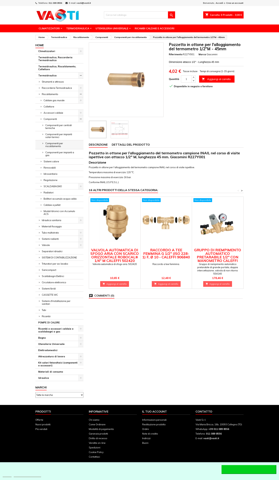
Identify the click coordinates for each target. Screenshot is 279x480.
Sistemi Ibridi (49, 288)
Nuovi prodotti (43, 424)
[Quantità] (186, 79)
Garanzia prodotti (98, 433)
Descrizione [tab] (98, 144)
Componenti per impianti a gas (59, 154)
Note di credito (150, 433)
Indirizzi (146, 438)
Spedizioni (94, 447)
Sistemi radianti (50, 238)
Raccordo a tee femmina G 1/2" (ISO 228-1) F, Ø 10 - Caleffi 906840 (166, 253)
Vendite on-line (97, 442)
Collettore (49, 106)
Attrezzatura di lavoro (51, 356)
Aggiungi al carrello (216, 79)
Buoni (145, 442)
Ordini (145, 429)
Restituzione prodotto (154, 424)
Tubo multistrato (50, 232)
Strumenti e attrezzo (53, 81)
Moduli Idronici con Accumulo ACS (59, 212)
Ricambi (46, 316)
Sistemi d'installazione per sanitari (56, 302)
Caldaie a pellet (52, 205)
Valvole (46, 245)
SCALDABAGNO (53, 186)
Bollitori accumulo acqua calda (60, 198)
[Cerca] (139, 14)
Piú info (7, 475)
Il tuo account (154, 411)
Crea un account (234, 3)
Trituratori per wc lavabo (55, 263)
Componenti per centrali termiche (58, 126)
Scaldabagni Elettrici (53, 276)
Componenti (50, 119)
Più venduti (41, 429)
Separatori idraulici (52, 251)
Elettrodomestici (47, 350)
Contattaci (94, 456)
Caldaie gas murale (54, 100)
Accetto (249, 469)
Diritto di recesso (98, 438)
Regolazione (50, 180)
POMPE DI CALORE (49, 322)
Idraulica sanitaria (51, 220)
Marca (202, 54)
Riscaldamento (50, 94)
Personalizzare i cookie (27, 475)
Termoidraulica (77, 28)
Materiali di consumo (50, 371)
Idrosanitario (50, 173)
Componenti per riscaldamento (54, 145)
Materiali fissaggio (52, 226)
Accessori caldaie (53, 112)
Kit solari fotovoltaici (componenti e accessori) (58, 364)
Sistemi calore (51, 161)
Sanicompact (49, 270)
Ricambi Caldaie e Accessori (154, 28)
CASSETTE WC (50, 294)
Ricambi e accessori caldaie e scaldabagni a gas (55, 330)
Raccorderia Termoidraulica (57, 87)
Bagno (42, 337)
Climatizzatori (49, 28)
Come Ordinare (97, 424)
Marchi (41, 387)
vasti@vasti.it (84, 3)
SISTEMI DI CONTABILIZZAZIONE (59, 257)
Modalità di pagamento (101, 429)
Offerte (39, 419)
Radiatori (49, 192)
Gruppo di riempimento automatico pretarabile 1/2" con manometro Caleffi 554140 (217, 257)
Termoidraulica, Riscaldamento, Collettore (57, 68)
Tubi (44, 310)
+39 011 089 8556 (219, 429)
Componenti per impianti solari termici (58, 136)
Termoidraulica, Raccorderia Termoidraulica (55, 59)
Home (39, 45)
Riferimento (175, 54)
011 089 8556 (55, 3)
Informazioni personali (154, 419)
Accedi (219, 3)
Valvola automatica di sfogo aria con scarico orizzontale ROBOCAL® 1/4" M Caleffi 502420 (114, 255)
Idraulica (43, 377)
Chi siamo (94, 419)
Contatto (204, 411)
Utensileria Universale (112, 28)
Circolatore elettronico (54, 282)
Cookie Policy (96, 452)
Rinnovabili (50, 167)
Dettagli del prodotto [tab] (131, 144)
